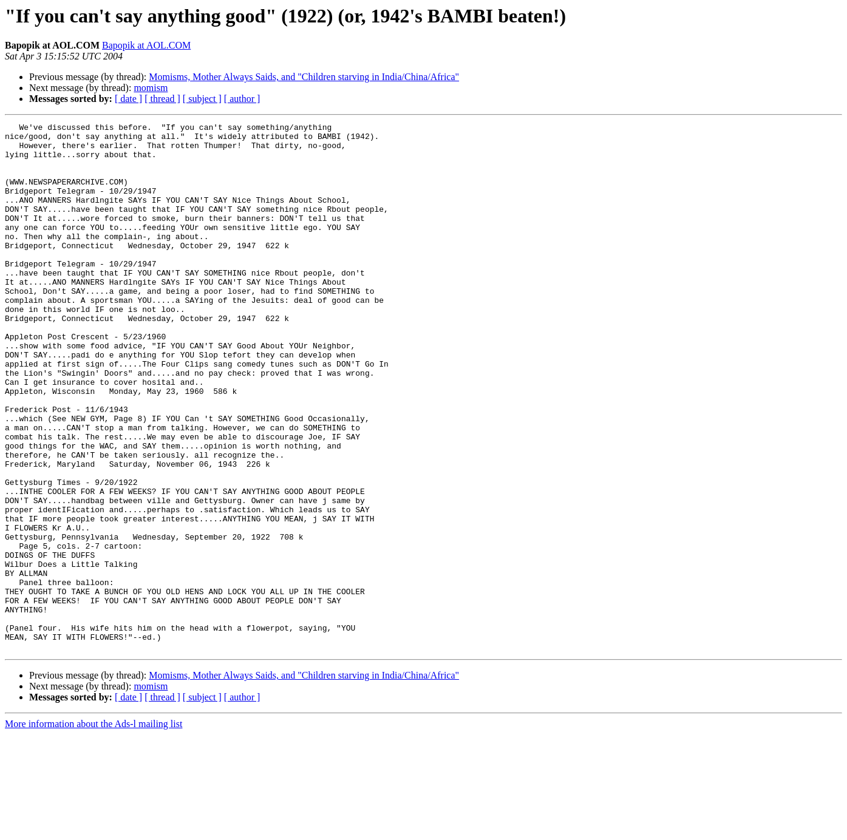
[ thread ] (162, 98)
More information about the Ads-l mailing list (93, 829)
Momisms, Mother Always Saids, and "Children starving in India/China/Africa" (304, 77)
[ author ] (242, 98)
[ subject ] (202, 98)
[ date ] (128, 98)
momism (151, 88)
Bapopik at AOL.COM (146, 45)
